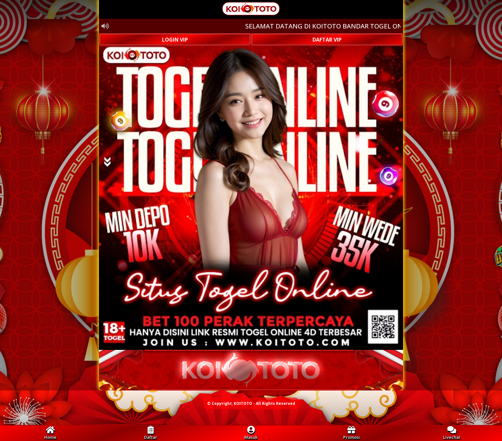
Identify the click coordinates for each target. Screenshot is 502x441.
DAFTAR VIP (327, 39)
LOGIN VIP (175, 39)
